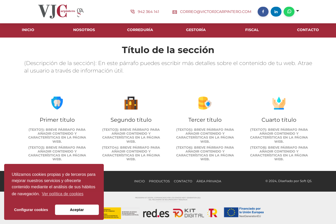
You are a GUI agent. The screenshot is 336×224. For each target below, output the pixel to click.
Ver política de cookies (62, 194)
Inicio (139, 181)
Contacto (183, 181)
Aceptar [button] (77, 210)
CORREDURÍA (140, 29)
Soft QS (305, 181)
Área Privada (208, 181)
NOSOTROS (84, 29)
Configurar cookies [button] (31, 210)
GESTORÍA (196, 29)
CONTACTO (308, 29)
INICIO (28, 29)
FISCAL (252, 29)
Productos (159, 181)
